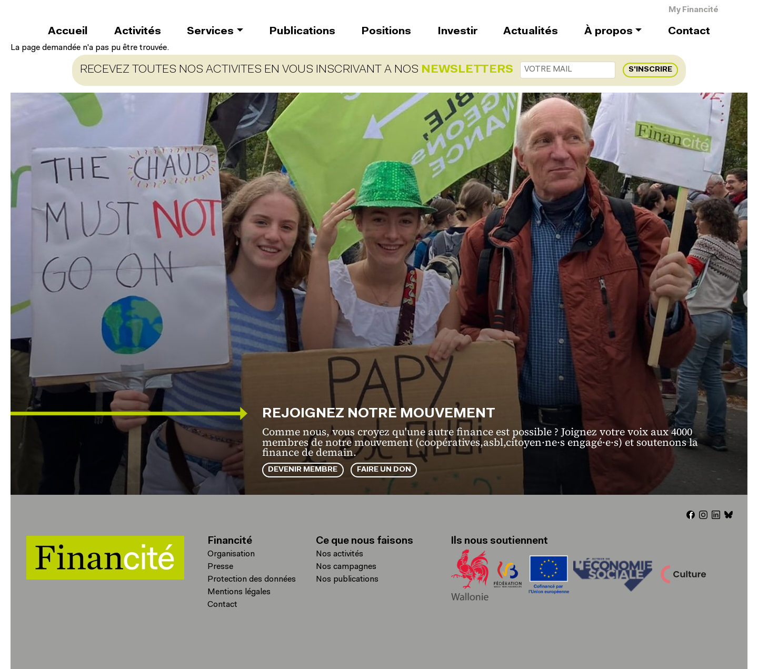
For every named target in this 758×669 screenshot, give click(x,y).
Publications (302, 31)
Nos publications (347, 579)
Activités (137, 31)
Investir (457, 31)
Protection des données (251, 579)
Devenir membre (302, 470)
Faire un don (384, 470)
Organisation (231, 554)
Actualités (530, 31)
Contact (689, 31)
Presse (220, 567)
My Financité (694, 10)
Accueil (68, 31)
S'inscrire (650, 70)
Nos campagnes (346, 567)
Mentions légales (239, 592)
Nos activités (339, 554)
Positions (386, 31)
